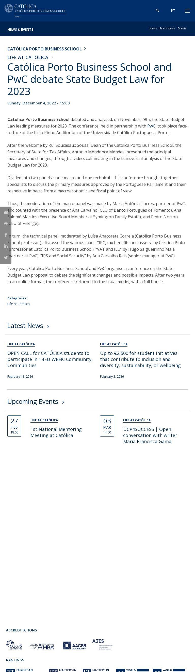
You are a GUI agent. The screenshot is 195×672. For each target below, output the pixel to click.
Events (181, 28)
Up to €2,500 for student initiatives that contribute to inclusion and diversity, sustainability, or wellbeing (140, 359)
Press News (167, 28)
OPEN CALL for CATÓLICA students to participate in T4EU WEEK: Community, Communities (50, 359)
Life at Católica (27, 57)
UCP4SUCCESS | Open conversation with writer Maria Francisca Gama (150, 435)
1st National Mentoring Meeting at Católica (56, 432)
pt (173, 10)
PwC (151, 126)
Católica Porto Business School (44, 49)
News (153, 28)
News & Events (20, 29)
